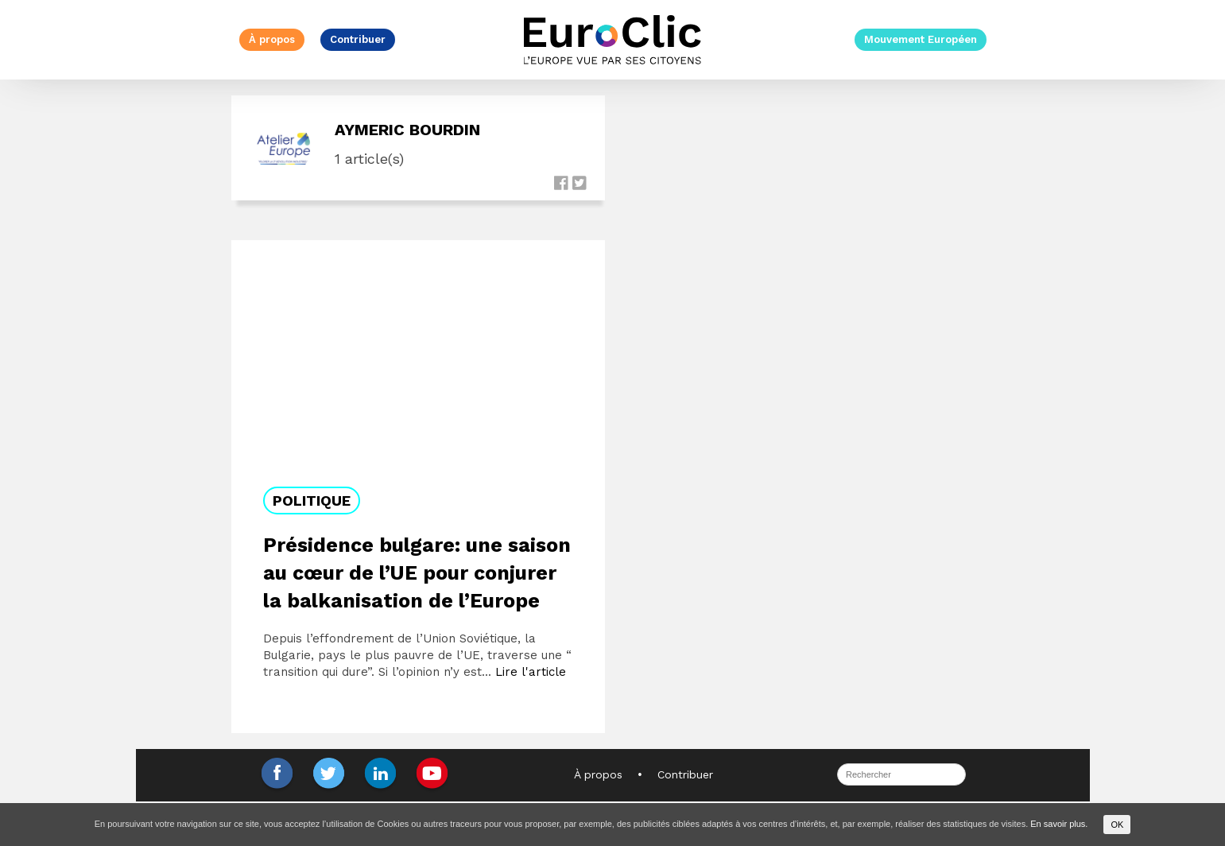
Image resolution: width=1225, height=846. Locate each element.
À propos (272, 39)
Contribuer (358, 39)
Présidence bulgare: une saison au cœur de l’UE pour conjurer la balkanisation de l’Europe (417, 573)
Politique (312, 500)
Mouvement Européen (920, 39)
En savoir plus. (1058, 824)
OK (1117, 824)
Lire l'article (530, 672)
